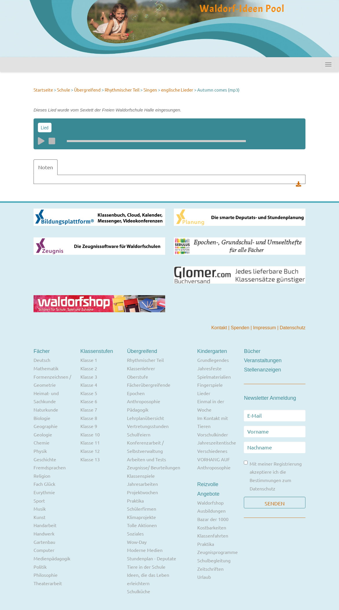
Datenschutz (292, 327)
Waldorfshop (210, 502)
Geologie (43, 434)
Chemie (41, 442)
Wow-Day (137, 542)
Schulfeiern (138, 434)
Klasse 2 (88, 368)
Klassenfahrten (212, 535)
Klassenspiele (141, 476)
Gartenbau (44, 542)
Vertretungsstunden (148, 426)
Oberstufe (137, 377)
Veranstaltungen (262, 360)
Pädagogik (137, 409)
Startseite (43, 89)
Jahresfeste (209, 368)
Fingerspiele (210, 385)
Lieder (203, 393)
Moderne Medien (145, 550)
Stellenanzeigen (262, 370)
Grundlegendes (213, 360)
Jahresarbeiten (142, 484)
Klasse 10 (90, 434)
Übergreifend (87, 89)
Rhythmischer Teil (122, 89)
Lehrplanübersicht (145, 418)
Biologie (42, 418)
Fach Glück (44, 484)
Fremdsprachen (50, 467)
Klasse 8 (88, 418)
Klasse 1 (88, 360)
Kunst (39, 517)
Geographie (46, 426)
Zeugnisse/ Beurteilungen (153, 467)
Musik (40, 509)
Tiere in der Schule (146, 567)
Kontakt (219, 327)
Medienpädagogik (52, 558)
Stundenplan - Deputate (151, 558)
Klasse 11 (90, 442)
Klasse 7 (88, 409)
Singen (150, 89)
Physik (40, 451)
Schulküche (138, 591)
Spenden (241, 327)
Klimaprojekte (141, 517)
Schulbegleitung (214, 560)
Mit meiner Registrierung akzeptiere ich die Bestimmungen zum (273, 476)
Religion (42, 476)
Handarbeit (45, 525)
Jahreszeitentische (216, 442)
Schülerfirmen (141, 509)
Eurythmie (44, 492)
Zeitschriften (210, 569)
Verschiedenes (212, 451)
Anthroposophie (143, 401)
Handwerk (44, 533)
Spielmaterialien (214, 377)
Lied (45, 127)
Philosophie (46, 575)
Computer (44, 550)
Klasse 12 (90, 451)
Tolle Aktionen (142, 525)
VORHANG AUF (213, 459)
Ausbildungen (211, 511)
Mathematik (46, 368)
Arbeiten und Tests (146, 459)
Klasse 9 (88, 426)
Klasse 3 (88, 377)
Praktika (135, 500)
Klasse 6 (88, 401)
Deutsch (42, 360)
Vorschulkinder (212, 434)
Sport (39, 500)
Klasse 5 (88, 393)
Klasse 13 (90, 459)
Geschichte (45, 459)
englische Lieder (177, 89)
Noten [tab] (45, 167)
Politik (40, 567)
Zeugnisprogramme (217, 552)
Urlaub (204, 577)
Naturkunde (46, 409)
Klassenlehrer (141, 368)
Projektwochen (142, 492)
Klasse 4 (88, 385)
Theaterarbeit (48, 583)
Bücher (252, 351)
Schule (63, 89)
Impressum (265, 327)
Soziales (135, 533)
